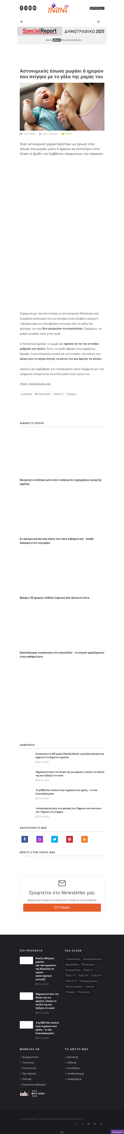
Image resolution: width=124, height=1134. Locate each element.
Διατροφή (26, 394)
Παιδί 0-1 (59, 394)
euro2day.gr (73, 1068)
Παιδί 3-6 (83, 975)
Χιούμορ (70, 992)
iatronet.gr (72, 1057)
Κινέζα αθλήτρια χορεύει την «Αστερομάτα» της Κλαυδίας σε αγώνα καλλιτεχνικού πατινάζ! (46, 969)
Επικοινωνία (29, 1068)
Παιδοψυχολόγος (89, 981)
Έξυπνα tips (88, 964)
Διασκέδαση (72, 964)
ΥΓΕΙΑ (68, 133)
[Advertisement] (62, 692)
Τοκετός (90, 986)
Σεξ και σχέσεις (74, 986)
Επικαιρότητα (73, 970)
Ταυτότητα (28, 1062)
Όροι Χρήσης (29, 1073)
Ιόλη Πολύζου (48, 133)
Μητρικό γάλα (43, 394)
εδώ (57, 40)
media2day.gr (74, 1079)
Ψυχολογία (83, 992)
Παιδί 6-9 (96, 975)
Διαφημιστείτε (30, 1057)
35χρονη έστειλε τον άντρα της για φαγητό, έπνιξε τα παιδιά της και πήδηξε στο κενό (47, 1001)
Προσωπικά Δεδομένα (34, 1084)
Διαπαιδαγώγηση (92, 959)
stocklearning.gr (75, 1073)
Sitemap (26, 1079)
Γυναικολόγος (73, 959)
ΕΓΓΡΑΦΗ (62, 908)
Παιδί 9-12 (71, 981)
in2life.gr (71, 1062)
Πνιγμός (71, 394)
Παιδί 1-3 (71, 975)
